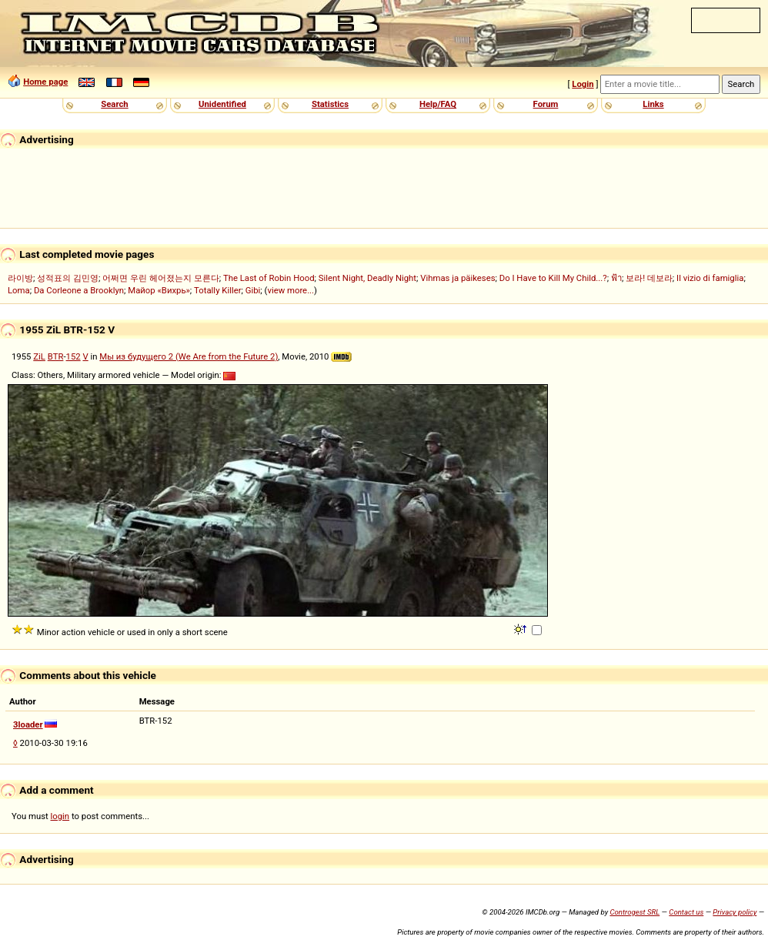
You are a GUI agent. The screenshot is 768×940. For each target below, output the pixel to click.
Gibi (253, 290)
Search (114, 104)
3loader (28, 724)
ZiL (39, 356)
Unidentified (222, 104)
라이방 (20, 278)
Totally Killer (217, 290)
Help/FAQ (437, 104)
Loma (19, 290)
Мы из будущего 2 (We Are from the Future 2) (188, 356)
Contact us (686, 912)
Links (653, 104)
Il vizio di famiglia (709, 278)
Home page (45, 81)
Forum (546, 104)
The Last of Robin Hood (269, 278)
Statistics (330, 104)
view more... (290, 290)
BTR (56, 356)
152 (73, 356)
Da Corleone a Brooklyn (79, 290)
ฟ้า (616, 278)
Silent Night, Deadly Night (367, 278)
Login (582, 84)
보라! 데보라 (649, 278)
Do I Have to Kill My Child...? (553, 278)
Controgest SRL (634, 912)
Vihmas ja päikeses (457, 278)
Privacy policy (734, 912)
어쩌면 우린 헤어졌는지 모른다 (160, 278)
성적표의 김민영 (68, 278)
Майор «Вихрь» (159, 290)
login (60, 816)
